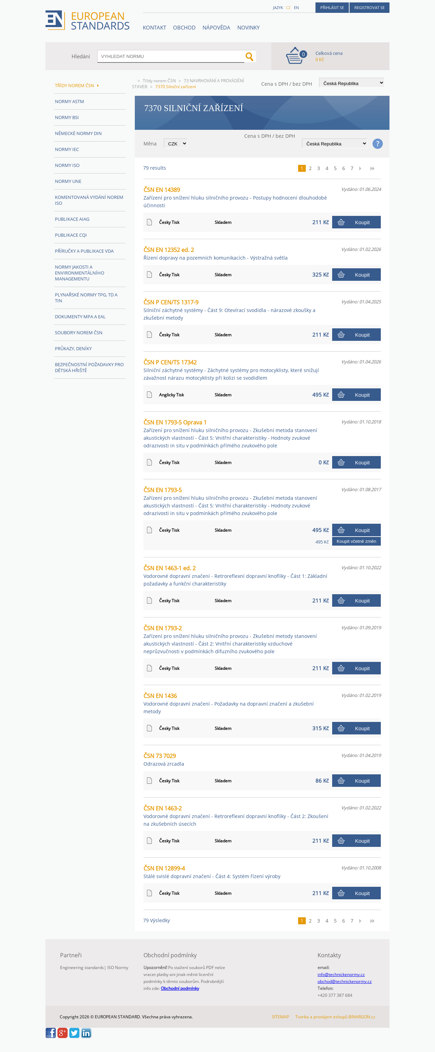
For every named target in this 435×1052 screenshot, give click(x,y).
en (296, 7)
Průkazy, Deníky (73, 348)
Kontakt (154, 27)
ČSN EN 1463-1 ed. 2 (235, 575)
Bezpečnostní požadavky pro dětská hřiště (89, 367)
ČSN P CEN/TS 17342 (231, 370)
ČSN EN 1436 (228, 703)
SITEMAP (280, 1017)
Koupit (362, 222)
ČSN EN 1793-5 (230, 501)
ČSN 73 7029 (163, 759)
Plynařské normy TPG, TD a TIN (86, 298)
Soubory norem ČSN (78, 332)
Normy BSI (67, 117)
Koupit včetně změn (356, 541)
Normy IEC (67, 149)
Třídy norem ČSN (159, 81)
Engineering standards (82, 967)
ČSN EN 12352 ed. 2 (215, 253)
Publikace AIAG (72, 219)
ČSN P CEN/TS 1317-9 (229, 309)
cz (288, 7)
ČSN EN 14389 (235, 197)
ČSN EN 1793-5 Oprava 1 (230, 434)
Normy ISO (67, 165)
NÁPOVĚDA (216, 27)
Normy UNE (68, 181)
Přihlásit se (332, 7)
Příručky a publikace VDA (84, 251)
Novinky (248, 27)
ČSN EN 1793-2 (230, 639)
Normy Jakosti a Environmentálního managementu (79, 273)
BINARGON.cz (361, 1017)
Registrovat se (369, 7)
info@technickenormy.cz (341, 974)
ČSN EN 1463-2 (235, 816)
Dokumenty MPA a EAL (80, 316)
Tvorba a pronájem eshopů (321, 1017)
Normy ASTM (69, 101)
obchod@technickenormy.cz (345, 981)
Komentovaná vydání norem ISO (89, 200)
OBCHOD (184, 27)
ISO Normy (117, 967)
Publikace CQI (71, 235)
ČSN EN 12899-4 (211, 872)
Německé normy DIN (78, 133)
